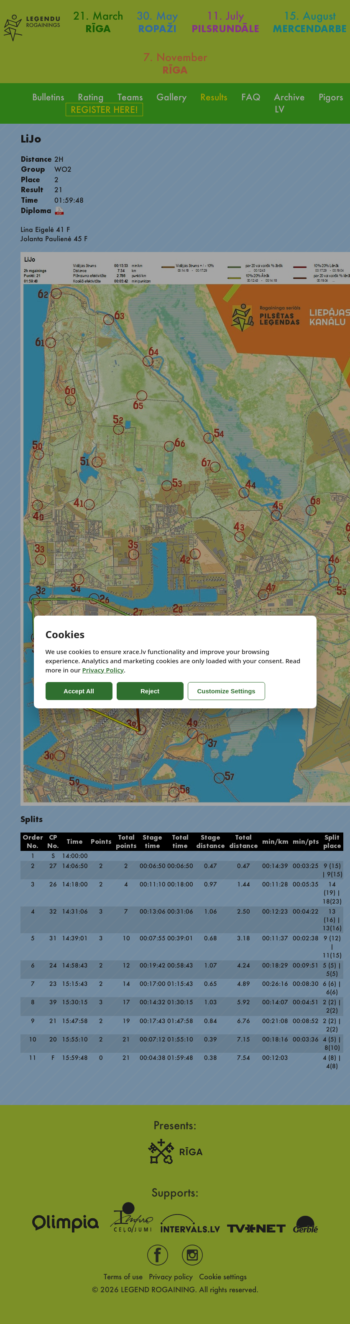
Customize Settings (226, 691)
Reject (150, 691)
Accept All (79, 691)
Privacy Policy (103, 670)
